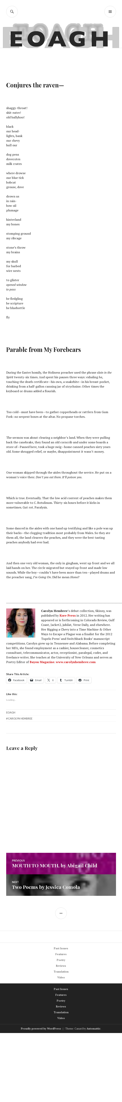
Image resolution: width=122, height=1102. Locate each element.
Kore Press (67, 615)
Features (61, 954)
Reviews (61, 966)
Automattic (94, 1028)
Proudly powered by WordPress (41, 1028)
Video (61, 977)
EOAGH (10, 712)
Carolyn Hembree (20, 718)
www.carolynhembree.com (76, 662)
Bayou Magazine (42, 662)
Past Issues (61, 948)
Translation (61, 971)
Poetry (61, 960)
